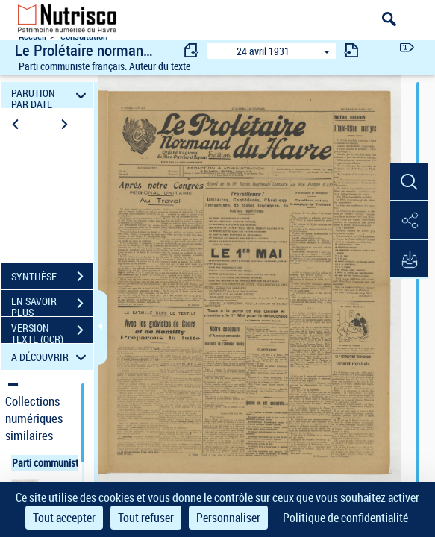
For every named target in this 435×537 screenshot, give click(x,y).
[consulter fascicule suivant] (351, 50)
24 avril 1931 (263, 51)
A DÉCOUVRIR (50, 357)
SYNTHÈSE (52, 276)
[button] (409, 182)
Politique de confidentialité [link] (345, 517)
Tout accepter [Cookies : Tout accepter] (64, 517)
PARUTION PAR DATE (50, 95)
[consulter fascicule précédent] (191, 50)
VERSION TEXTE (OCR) (52, 332)
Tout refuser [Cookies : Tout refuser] (146, 517)
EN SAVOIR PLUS (52, 305)
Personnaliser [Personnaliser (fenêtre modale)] (228, 517)
